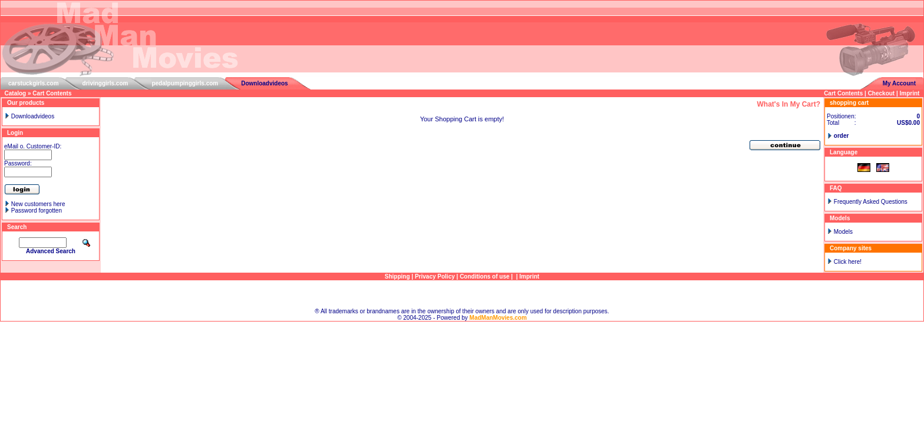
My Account (899, 83)
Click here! (848, 262)
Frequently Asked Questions (871, 201)
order (841, 135)
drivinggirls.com (105, 83)
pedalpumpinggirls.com (184, 83)
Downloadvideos (264, 83)
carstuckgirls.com (33, 83)
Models (843, 231)
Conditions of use (484, 276)
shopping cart (849, 103)
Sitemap (462, 294)
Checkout (881, 93)
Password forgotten (36, 210)
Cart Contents (51, 93)
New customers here (38, 204)
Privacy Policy (435, 276)
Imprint (910, 93)
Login (15, 133)
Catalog (16, 93)
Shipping (397, 276)
